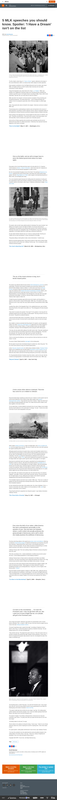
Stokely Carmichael (19, 445)
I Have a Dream (27, 81)
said (20, 455)
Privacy (21, 787)
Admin (21, 788)
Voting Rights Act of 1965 (22, 175)
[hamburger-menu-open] (3, 2)
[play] (3, 5)
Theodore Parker (43, 348)
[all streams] (51, 5)
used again (27, 341)
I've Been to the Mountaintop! (18, 579)
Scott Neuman (10, 34)
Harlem (17, 568)
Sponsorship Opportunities (24, 786)
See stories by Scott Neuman (15, 754)
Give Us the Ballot (15, 126)
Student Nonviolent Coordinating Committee (31, 290)
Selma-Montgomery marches (36, 284)
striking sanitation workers (22, 624)
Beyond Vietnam (14, 359)
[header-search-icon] (47, 1)
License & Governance (24, 790)
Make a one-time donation (28, 768)
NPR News (15, 741)
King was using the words (18, 348)
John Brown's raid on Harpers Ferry (38, 349)
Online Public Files (23, 793)
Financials (22, 791)
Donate (52, 1)
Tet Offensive (44, 467)
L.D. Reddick (36, 90)
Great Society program (20, 542)
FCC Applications (23, 792)
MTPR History (22, 785)
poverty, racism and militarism (36, 541)
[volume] (6, 5)
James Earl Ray (29, 707)
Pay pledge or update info (46, 768)
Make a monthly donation (11, 768)
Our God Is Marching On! (16, 246)
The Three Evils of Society (17, 495)
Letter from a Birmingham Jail (24, 324)
